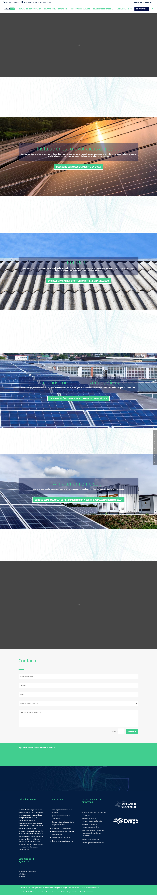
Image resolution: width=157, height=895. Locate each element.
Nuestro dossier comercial (61, 837)
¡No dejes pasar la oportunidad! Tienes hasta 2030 (78, 281)
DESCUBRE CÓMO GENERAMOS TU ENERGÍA (78, 167)
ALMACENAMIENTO (124, 9)
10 (154, 455)
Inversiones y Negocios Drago (56, 888)
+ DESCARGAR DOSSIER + (143, 2)
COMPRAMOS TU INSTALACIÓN (55, 9)
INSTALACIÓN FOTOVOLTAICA (30, 9)
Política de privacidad (36, 892)
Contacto (22, 877)
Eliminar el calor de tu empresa (62, 841)
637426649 (22, 874)
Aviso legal (23, 892)
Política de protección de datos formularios (77, 892)
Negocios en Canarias (91, 839)
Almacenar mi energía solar (61, 828)
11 (154, 457)
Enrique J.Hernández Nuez (89, 888)
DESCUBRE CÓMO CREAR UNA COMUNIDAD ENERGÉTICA (78, 398)
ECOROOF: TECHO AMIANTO (80, 9)
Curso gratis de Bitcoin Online (93, 843)
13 (154, 462)
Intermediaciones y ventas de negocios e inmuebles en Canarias (93, 833)
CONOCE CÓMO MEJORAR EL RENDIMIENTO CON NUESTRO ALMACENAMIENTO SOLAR (78, 500)
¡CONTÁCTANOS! (142, 9)
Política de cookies (53, 892)
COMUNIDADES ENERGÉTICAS (103, 9)
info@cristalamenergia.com (28, 871)
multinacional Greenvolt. (27, 820)
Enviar (132, 731)
